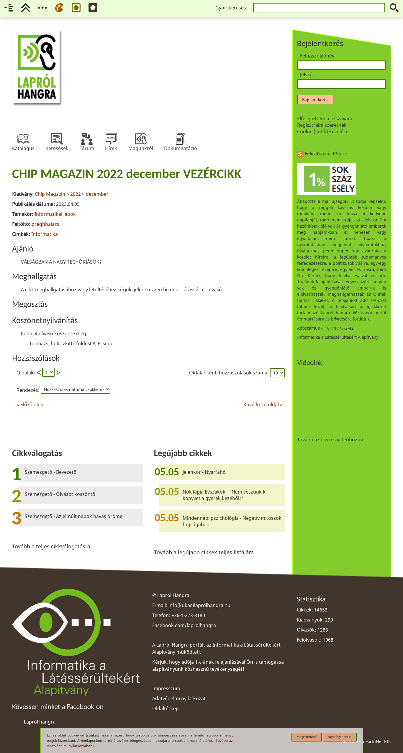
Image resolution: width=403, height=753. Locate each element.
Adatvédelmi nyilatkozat (179, 698)
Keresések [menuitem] (56, 139)
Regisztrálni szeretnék (322, 125)
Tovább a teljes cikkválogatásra (51, 546)
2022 (75, 194)
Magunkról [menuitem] (140, 139)
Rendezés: (29, 390)
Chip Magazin (50, 194)
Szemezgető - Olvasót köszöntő (60, 494)
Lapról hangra (39, 722)
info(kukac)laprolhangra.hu (199, 605)
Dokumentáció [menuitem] (180, 139)
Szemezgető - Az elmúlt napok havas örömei (74, 516)
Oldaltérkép (165, 708)
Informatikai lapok (55, 214)
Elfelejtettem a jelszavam (324, 118)
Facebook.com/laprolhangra (184, 625)
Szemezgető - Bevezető (50, 472)
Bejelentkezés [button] (315, 99)
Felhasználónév (317, 55)
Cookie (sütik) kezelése (322, 131)
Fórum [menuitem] (86, 139)
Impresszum (166, 688)
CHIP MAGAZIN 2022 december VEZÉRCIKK (126, 174)
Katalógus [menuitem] (23, 139)
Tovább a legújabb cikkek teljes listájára (204, 552)
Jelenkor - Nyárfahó (204, 472)
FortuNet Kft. (378, 741)
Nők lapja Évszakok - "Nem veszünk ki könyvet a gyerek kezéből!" (225, 495)
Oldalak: (26, 372)
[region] (148, 286)
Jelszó (306, 74)
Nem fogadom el (340, 737)
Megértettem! (306, 737)
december (97, 194)
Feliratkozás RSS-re (322, 153)
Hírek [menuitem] (111, 139)
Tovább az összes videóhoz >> (330, 439)
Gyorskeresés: (231, 7)
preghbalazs (45, 224)
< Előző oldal (31, 403)
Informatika (44, 234)
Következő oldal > (263, 403)
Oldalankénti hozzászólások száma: (229, 372)
